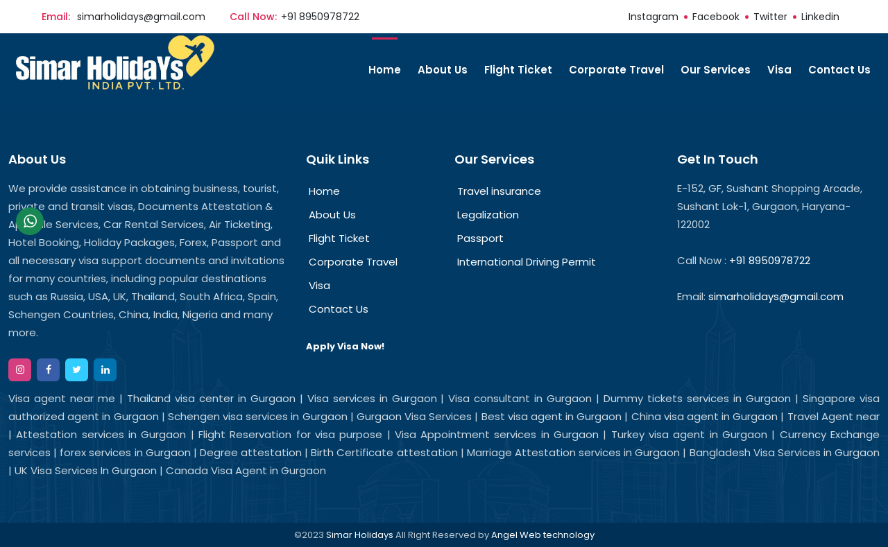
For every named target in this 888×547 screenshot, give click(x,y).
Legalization (488, 214)
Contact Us (839, 69)
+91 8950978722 (320, 17)
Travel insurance (499, 191)
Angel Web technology (543, 534)
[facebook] (48, 369)
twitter (770, 17)
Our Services (716, 69)
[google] (105, 369)
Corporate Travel (616, 69)
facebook (716, 17)
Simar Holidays (359, 534)
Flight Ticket (518, 69)
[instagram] (19, 369)
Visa (779, 69)
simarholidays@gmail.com (141, 17)
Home (384, 69)
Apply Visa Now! (345, 346)
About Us (443, 69)
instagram (653, 17)
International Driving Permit (526, 261)
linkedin (820, 17)
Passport (480, 238)
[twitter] (76, 369)
